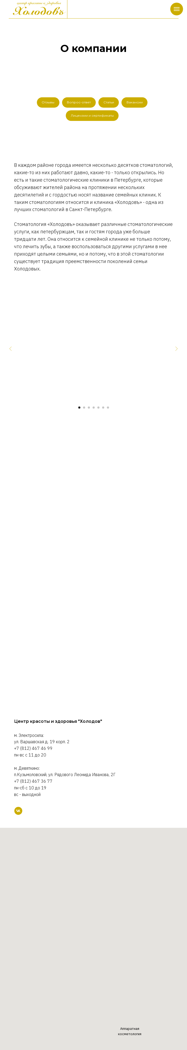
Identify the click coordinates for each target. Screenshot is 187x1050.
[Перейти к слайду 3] (89, 408)
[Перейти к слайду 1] (79, 408)
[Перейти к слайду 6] (103, 408)
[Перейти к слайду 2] (84, 408)
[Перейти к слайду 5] (98, 408)
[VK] (18, 811)
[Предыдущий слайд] (10, 349)
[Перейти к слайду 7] (108, 408)
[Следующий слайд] (176, 349)
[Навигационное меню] (177, 9)
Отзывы (47, 102)
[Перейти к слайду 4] (94, 408)
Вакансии (135, 102)
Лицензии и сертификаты (92, 116)
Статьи (108, 102)
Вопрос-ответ (79, 102)
